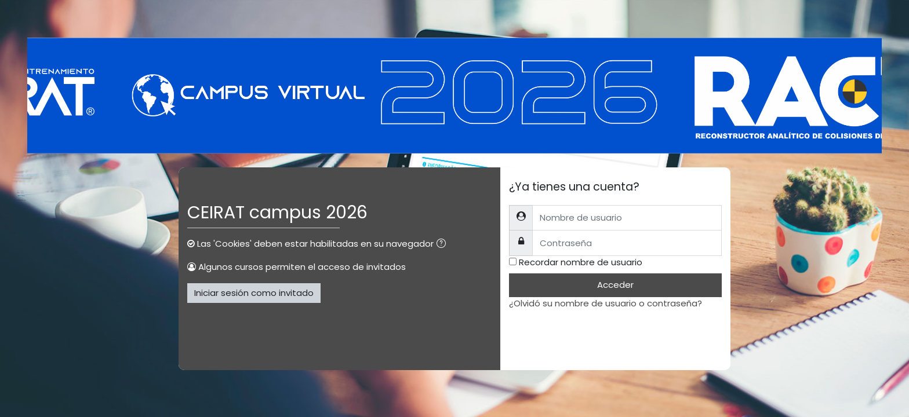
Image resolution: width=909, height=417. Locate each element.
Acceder (615, 285)
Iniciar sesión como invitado (254, 293)
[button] (443, 244)
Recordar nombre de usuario (580, 262)
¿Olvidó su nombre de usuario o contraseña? (605, 303)
